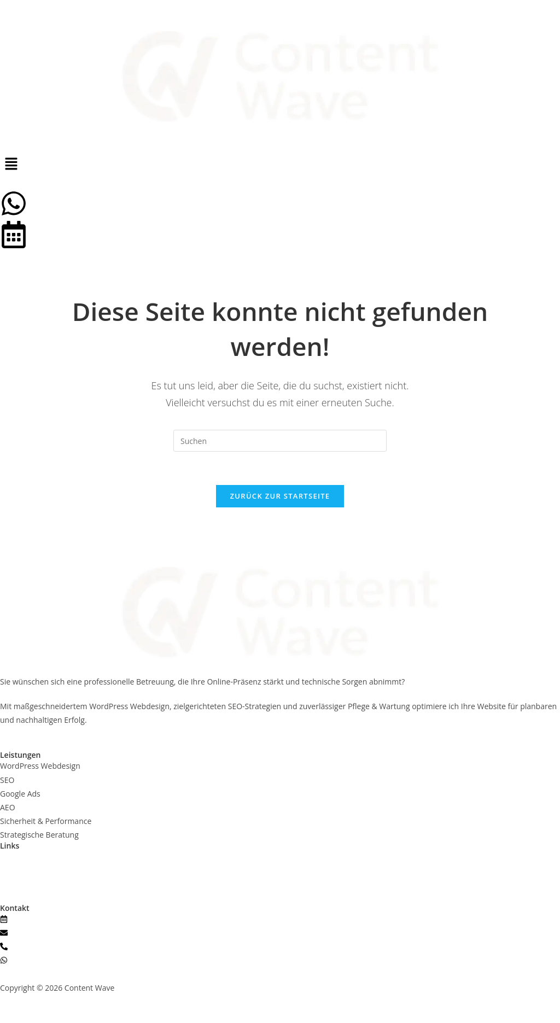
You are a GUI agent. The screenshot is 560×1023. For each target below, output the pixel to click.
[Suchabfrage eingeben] (280, 441)
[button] (280, 164)
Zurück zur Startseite (280, 496)
